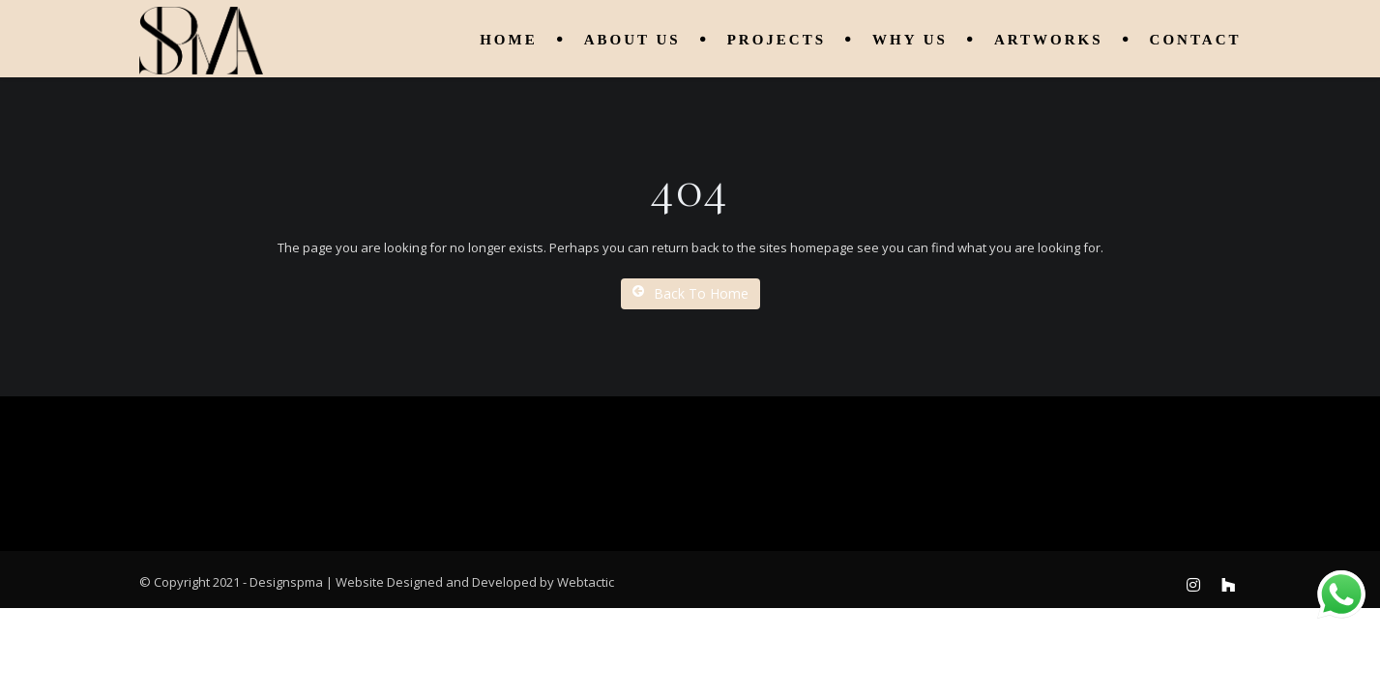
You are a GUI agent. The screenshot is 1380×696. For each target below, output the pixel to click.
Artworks (1048, 39)
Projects (776, 39)
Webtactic (585, 582)
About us (632, 39)
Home (509, 39)
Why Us (910, 39)
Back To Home (690, 293)
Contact (1196, 39)
